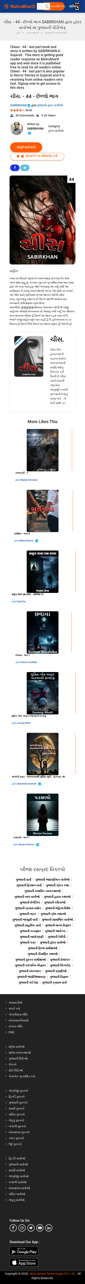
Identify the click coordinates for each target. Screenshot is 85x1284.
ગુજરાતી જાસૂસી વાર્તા (25, 919)
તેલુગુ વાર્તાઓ (17, 1200)
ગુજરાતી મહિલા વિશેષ (57, 908)
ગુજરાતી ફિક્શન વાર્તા (29, 885)
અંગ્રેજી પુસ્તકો (18, 1090)
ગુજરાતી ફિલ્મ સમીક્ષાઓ (42, 948)
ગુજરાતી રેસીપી (56, 936)
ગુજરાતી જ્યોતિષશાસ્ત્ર (31, 976)
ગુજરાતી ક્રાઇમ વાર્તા (54, 982)
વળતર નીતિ (15, 1026)
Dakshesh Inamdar (29, 784)
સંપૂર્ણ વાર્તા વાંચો (26, 147)
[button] (46, 6)
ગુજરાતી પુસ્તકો (18, 1102)
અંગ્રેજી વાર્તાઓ (19, 1176)
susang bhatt (24, 723)
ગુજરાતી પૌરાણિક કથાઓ (43, 954)
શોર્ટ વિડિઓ (16, 1070)
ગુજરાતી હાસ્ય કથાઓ (57, 896)
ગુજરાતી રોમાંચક (60, 959)
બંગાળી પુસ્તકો (17, 1126)
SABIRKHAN (20, 105)
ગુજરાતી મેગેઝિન (30, 902)
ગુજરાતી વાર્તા (23, 879)
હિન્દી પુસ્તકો (17, 1096)
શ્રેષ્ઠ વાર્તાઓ (17, 1046)
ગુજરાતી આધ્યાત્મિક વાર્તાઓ (52, 879)
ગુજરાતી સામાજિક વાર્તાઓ (57, 919)
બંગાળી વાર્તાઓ (17, 1182)
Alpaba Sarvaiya (29, 480)
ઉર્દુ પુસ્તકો (15, 1144)
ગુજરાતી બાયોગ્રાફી (31, 936)
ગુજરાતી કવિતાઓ (54, 902)
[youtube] (39, 1227)
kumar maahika (29, 662)
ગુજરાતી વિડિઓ (18, 1058)
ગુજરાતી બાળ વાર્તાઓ (27, 896)
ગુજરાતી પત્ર (27, 942)
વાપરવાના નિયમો (19, 1020)
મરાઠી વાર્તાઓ (17, 1170)
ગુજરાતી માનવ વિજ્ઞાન (58, 925)
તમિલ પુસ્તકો (17, 1114)
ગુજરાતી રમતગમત (30, 971)
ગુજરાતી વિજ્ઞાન (59, 976)
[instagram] (22, 1227)
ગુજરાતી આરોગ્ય (55, 931)
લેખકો (13, 1064)
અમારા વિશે (15, 1002)
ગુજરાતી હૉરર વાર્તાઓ (50, 105)
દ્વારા (17, 480)
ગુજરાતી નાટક (27, 914)
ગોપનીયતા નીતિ (18, 1014)
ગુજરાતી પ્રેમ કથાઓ (53, 914)
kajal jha (21, 601)
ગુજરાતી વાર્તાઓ (18, 1164)
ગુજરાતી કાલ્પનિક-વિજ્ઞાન (30, 965)
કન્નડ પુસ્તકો (16, 1138)
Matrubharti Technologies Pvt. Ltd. (52, 1273)
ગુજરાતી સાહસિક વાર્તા (27, 925)
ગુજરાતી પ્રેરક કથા (57, 885)
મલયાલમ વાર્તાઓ (19, 1188)
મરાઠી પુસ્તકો (17, 1108)
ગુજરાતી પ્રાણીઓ (56, 971)
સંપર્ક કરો (14, 1008)
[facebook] (13, 1227)
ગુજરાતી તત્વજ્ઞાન (30, 931)
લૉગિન (73, 6)
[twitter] (31, 1227)
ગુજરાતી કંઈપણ (28, 982)
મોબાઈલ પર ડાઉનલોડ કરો (37, 156)
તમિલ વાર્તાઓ (17, 1194)
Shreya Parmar (28, 844)
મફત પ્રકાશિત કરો (54, 6)
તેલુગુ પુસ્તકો (16, 1120)
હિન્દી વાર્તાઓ (17, 1158)
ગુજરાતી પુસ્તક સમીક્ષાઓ (30, 959)
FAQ (11, 1032)
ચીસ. (57, 339)
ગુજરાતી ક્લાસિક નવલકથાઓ (42, 891)
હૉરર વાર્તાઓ (56, 130)
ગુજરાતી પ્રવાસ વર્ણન (28, 908)
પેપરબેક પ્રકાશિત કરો (22, 1076)
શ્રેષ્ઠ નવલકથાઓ (20, 1052)
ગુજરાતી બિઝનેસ (60, 965)
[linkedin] (48, 1227)
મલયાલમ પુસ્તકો (19, 1132)
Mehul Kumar (28, 540)
